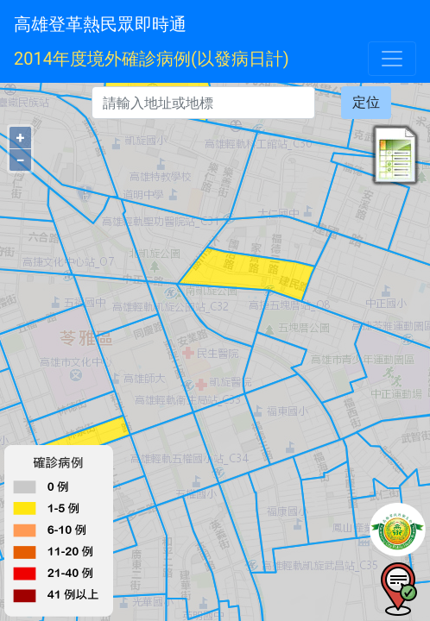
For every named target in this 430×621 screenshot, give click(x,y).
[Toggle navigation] (392, 58)
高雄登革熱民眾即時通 (100, 24)
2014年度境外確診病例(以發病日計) (151, 58)
